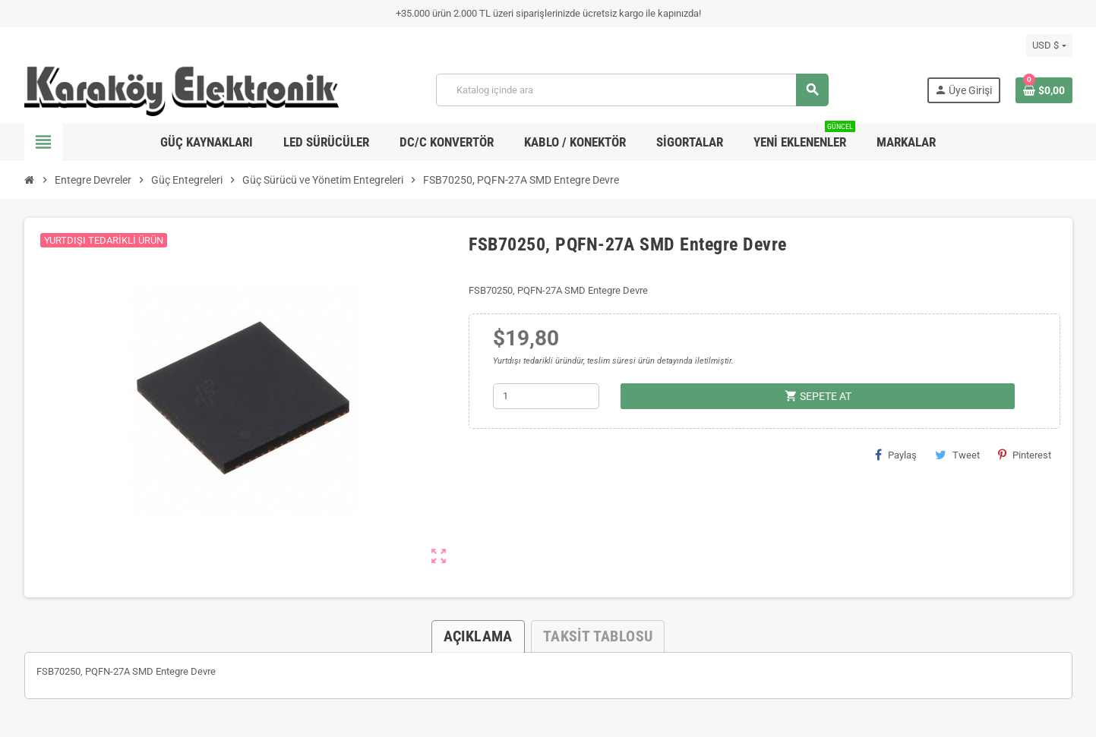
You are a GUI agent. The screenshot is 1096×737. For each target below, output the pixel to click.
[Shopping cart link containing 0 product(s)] (1043, 90)
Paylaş (896, 455)
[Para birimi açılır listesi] (1049, 45)
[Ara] (632, 90)
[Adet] (546, 396)
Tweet (957, 455)
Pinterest (1024, 455)
